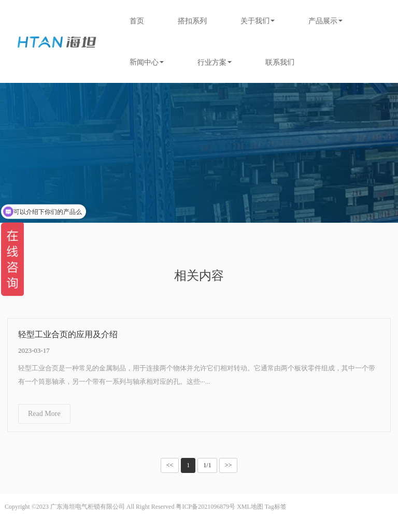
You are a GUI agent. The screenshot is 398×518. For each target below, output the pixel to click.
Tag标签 (276, 506)
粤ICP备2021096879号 (205, 506)
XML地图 (250, 506)
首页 (137, 21)
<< (170, 465)
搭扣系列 (192, 21)
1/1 (207, 465)
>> (228, 465)
